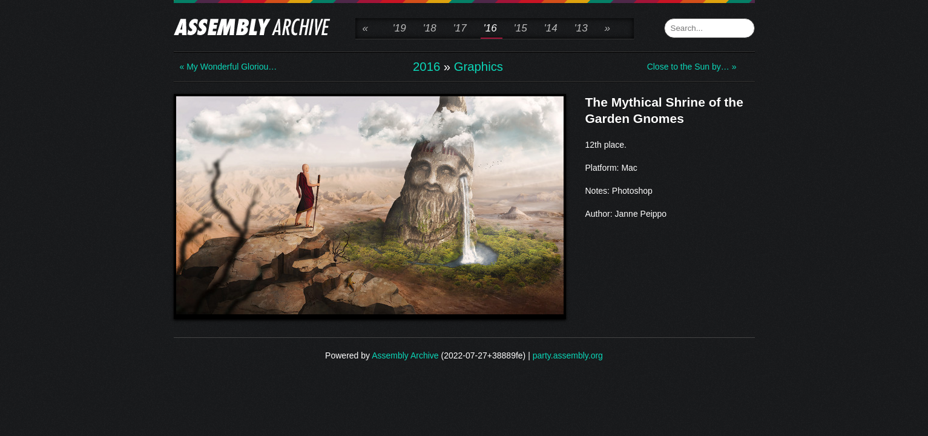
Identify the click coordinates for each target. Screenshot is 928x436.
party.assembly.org (568, 355)
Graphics (478, 66)
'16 (490, 28)
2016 (426, 66)
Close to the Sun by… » (692, 66)
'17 (460, 28)
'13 (581, 28)
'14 (551, 28)
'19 (399, 28)
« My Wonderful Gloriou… (228, 66)
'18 (429, 28)
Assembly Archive (405, 355)
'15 (520, 28)
